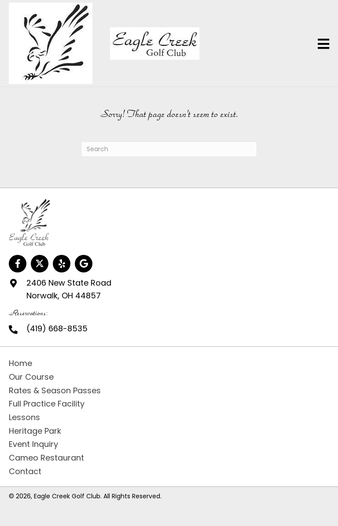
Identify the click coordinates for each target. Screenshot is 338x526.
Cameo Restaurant (46, 457)
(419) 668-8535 (57, 328)
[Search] (169, 149)
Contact (25, 471)
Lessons (24, 417)
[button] (17, 263)
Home (20, 363)
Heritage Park (35, 430)
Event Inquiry (33, 444)
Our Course (31, 376)
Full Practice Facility (46, 403)
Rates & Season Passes (55, 390)
